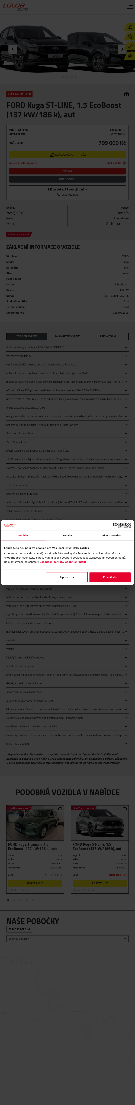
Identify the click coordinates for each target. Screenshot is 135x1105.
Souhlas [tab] (23, 535)
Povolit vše (110, 577)
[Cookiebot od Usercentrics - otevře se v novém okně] (115, 525)
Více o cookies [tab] (111, 535)
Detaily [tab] (67, 535)
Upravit (67, 577)
